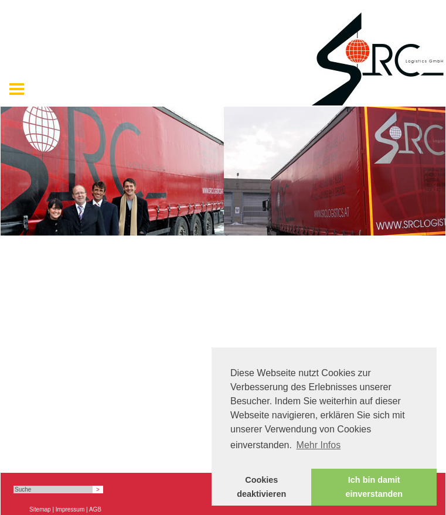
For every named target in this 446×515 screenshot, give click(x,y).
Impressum (70, 509)
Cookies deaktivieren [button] (261, 487)
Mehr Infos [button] (319, 445)
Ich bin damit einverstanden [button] (374, 487)
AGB (95, 509)
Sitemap (40, 509)
